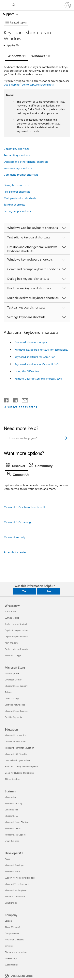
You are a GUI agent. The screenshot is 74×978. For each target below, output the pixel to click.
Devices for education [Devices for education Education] (15, 741)
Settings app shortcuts (17, 211)
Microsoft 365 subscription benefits (25, 507)
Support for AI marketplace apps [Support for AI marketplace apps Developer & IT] (20, 877)
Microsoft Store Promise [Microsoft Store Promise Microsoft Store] (16, 710)
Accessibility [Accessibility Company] (11, 958)
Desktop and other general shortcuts (26, 161)
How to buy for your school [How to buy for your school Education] (17, 760)
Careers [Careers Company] (8, 920)
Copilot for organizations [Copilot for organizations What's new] (16, 630)
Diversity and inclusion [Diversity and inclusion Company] (15, 952)
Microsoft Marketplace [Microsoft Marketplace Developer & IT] (15, 890)
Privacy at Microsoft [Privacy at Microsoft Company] (14, 939)
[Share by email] (23, 399)
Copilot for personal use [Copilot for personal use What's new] (16, 636)
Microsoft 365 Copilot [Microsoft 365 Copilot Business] (15, 834)
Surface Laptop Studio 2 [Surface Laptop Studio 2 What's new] (16, 624)
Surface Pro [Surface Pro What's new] (10, 611)
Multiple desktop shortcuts (20, 198)
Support (8, 14)
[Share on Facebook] (6, 399)
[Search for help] (13, 5)
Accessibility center (15, 552)
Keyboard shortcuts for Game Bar (34, 357)
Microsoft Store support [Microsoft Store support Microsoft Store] (16, 685)
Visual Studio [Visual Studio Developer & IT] (11, 902)
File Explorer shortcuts (17, 191)
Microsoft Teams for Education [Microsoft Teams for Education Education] (19, 747)
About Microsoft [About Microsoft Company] (12, 927)
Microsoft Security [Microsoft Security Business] (13, 803)
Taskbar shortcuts (14, 204)
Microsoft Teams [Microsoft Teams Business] (13, 828)
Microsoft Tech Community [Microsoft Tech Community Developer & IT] (17, 883)
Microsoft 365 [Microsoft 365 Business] (11, 815)
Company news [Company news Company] (12, 933)
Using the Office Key (26, 371)
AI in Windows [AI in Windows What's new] (11, 642)
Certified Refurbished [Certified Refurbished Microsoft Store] (15, 704)
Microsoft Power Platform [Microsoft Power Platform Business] (17, 822)
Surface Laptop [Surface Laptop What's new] (12, 617)
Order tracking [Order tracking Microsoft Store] (12, 698)
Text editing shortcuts (17, 155)
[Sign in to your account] (67, 5)
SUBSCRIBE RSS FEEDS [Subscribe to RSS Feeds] (22, 407)
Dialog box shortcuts (16, 185)
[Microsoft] (36, 3)
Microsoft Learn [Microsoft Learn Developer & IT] (12, 871)
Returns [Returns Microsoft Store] (8, 692)
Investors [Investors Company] (9, 945)
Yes (24, 591)
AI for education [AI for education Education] (12, 779)
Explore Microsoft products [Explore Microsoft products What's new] (17, 649)
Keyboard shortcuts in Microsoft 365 (36, 364)
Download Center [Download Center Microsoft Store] (13, 679)
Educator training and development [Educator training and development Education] (21, 766)
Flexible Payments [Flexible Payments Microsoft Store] (13, 717)
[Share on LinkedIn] (13, 399)
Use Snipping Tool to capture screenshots (29, 84)
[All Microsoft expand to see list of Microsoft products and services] (5, 5)
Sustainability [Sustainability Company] (11, 964)
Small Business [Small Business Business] (12, 840)
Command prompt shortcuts (21, 174)
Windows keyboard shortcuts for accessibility (41, 349)
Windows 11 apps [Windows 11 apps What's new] (13, 655)
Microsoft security (14, 537)
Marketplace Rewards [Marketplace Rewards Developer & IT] (15, 896)
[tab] (16, 56)
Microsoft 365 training (17, 522)
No (49, 591)
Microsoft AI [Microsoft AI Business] (10, 797)
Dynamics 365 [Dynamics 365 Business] (11, 809)
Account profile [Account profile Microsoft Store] (12, 673)
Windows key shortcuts (18, 168)
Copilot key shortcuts (16, 149)
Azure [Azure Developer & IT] (7, 858)
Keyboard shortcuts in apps (30, 342)
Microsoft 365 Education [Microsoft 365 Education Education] (16, 753)
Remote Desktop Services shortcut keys (38, 378)
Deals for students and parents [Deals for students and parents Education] (19, 772)
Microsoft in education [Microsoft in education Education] (15, 735)
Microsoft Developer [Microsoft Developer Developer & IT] (14, 865)
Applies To (13, 45)
